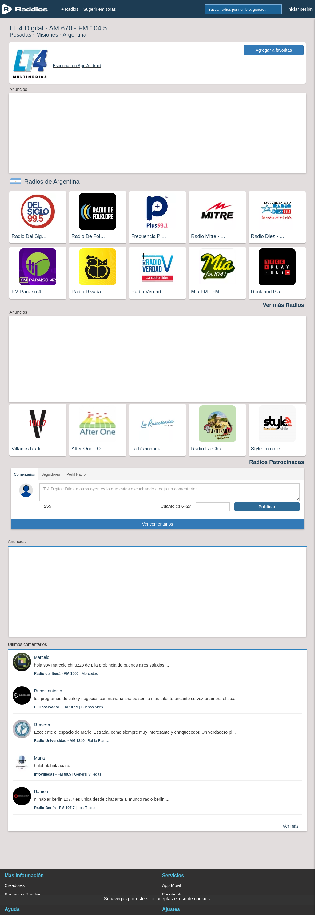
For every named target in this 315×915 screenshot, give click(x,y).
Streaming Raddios (23, 894)
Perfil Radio (76, 474)
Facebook (171, 894)
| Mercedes (66, 673)
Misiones (47, 35)
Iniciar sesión (300, 9)
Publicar (266, 506)
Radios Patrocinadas (276, 462)
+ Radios (69, 9)
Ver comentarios (157, 524)
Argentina (74, 35)
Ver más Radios (283, 305)
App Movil (171, 885)
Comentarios (24, 474)
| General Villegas (67, 774)
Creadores (15, 885)
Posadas (20, 35)
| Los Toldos (64, 808)
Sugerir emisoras (99, 9)
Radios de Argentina (52, 181)
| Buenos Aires (68, 707)
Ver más (290, 826)
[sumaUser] (213, 506)
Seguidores (50, 474)
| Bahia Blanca (72, 741)
